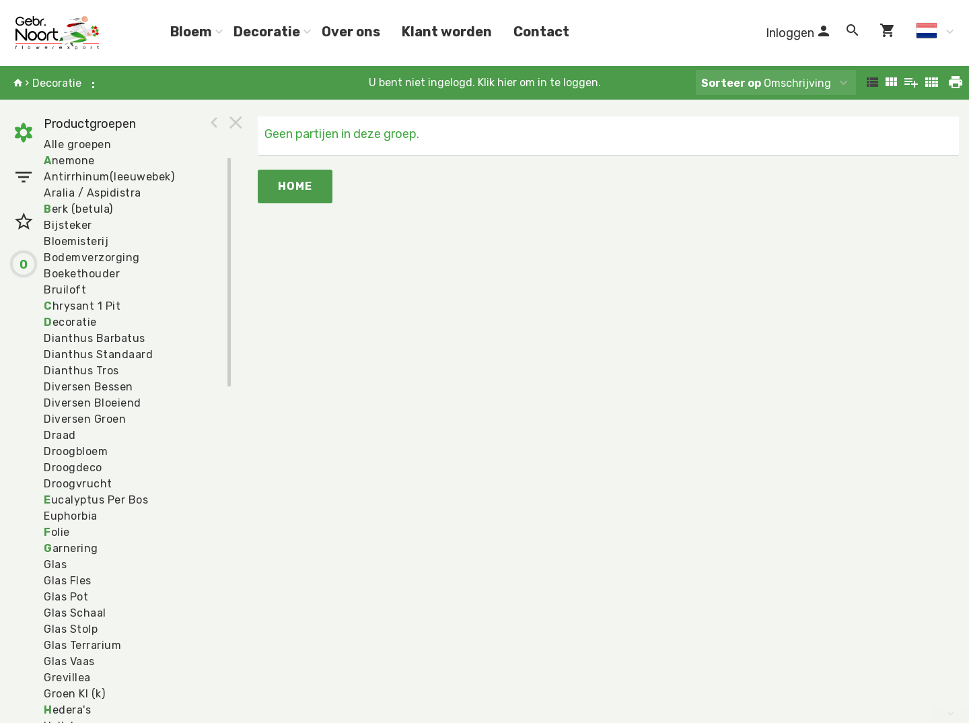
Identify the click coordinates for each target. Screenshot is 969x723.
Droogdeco (73, 467)
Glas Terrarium (82, 645)
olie (57, 532)
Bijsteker (68, 225)
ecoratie (70, 322)
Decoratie (267, 32)
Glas (55, 564)
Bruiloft (65, 289)
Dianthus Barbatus (94, 338)
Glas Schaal (75, 613)
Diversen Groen (85, 419)
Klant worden (447, 32)
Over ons (351, 32)
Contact (541, 32)
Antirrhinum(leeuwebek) (109, 176)
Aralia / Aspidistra (92, 192)
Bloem (191, 32)
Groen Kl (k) (74, 693)
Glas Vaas (69, 661)
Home (295, 186)
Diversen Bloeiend (92, 403)
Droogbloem (76, 451)
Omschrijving (766, 83)
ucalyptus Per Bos (96, 499)
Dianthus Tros (81, 370)
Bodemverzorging (92, 257)
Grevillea (67, 677)
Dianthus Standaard (98, 354)
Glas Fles (68, 580)
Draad (60, 435)
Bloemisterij (76, 241)
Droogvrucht (78, 483)
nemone (69, 160)
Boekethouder (82, 273)
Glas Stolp (71, 629)
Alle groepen (77, 144)
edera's (67, 709)
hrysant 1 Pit (82, 306)
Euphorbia (71, 516)
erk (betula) (78, 209)
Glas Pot (66, 596)
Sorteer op (731, 83)
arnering (71, 548)
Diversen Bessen (88, 386)
